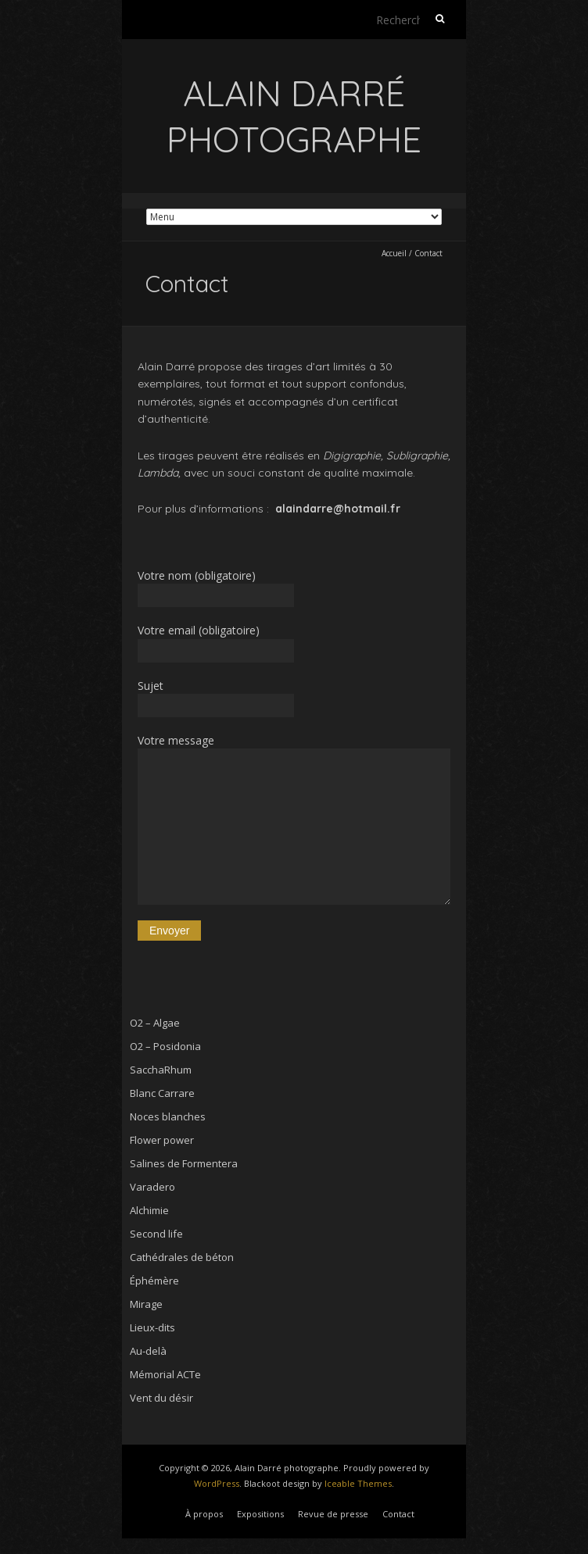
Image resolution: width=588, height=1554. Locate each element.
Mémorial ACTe (165, 1374)
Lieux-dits (152, 1327)
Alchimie (149, 1210)
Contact (398, 1514)
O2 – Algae (155, 1023)
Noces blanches (168, 1116)
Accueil (394, 253)
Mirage (146, 1304)
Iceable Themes (358, 1483)
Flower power (162, 1140)
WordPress (216, 1483)
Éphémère (154, 1281)
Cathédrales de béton (182, 1257)
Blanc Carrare (162, 1093)
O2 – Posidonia (165, 1046)
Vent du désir (161, 1398)
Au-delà (148, 1351)
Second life (156, 1234)
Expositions (260, 1514)
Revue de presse (333, 1514)
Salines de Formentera (184, 1163)
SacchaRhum (161, 1070)
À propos (204, 1514)
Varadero (152, 1187)
